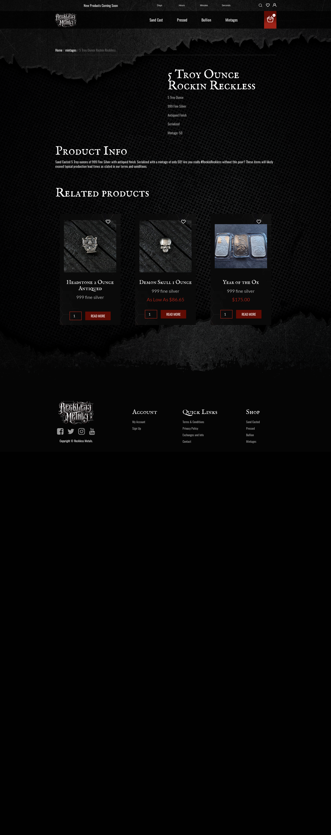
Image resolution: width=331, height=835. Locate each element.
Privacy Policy (190, 428)
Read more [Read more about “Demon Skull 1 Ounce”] (173, 314)
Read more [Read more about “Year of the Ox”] (249, 314)
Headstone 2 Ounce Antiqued (90, 285)
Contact (187, 441)
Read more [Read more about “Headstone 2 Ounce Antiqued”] (98, 315)
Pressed (182, 20)
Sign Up (136, 428)
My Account (138, 422)
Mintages (231, 20)
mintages (70, 50)
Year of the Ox (241, 282)
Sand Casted (253, 422)
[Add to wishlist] (108, 222)
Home (58, 50)
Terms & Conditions (193, 422)
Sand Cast (156, 20)
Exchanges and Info (193, 435)
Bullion (206, 20)
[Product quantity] (76, 316)
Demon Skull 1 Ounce (165, 282)
